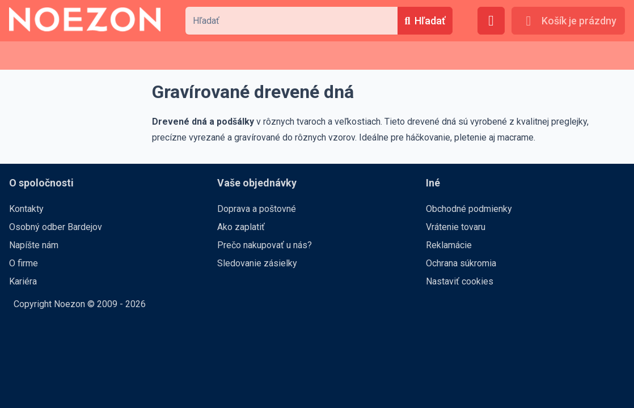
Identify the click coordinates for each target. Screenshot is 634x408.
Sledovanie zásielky (257, 263)
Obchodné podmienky (469, 208)
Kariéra (23, 281)
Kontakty (26, 208)
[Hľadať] (425, 21)
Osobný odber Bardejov (55, 227)
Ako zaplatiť (241, 227)
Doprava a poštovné (256, 208)
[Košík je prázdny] (568, 21)
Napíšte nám (33, 245)
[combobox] (291, 21)
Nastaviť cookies (459, 281)
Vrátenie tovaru (455, 227)
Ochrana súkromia (461, 263)
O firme (23, 263)
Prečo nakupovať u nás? (264, 245)
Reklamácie (449, 245)
